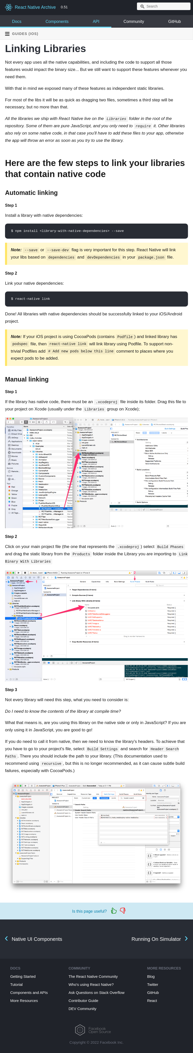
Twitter (152, 984)
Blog (151, 976)
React (152, 1000)
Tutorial (16, 984)
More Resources (24, 1000)
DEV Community (82, 1008)
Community (133, 21)
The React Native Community (93, 976)
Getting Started (23, 976)
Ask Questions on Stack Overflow (97, 992)
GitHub (174, 21)
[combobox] (163, 6)
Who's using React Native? (91, 984)
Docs (16, 21)
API (96, 21)
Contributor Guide (83, 1000)
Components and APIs (29, 992)
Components (57, 21)
